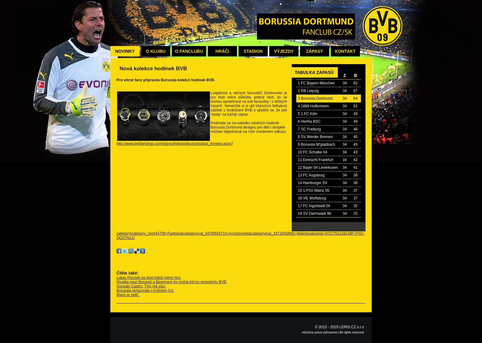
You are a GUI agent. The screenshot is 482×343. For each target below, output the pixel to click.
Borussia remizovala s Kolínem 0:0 (145, 290)
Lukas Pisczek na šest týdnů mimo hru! (149, 278)
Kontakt (345, 51)
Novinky (125, 51)
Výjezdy (284, 51)
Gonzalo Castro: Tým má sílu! (141, 286)
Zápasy (314, 51)
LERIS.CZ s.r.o (351, 327)
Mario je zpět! (128, 295)
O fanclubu (189, 51)
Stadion (253, 51)
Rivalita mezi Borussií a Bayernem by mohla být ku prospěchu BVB (172, 282)
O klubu (156, 51)
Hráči (222, 51)
